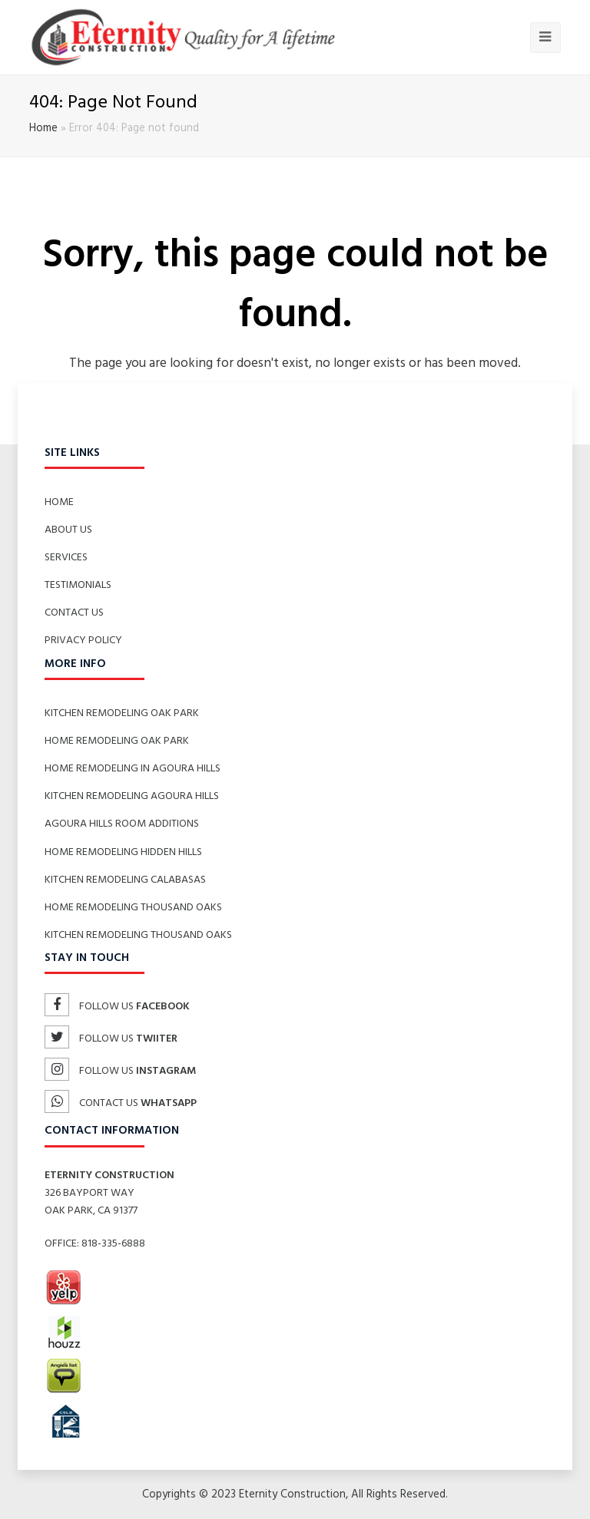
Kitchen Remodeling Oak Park (122, 713)
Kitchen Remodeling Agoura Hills (132, 796)
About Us (68, 530)
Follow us (117, 1006)
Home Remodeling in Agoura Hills (132, 769)
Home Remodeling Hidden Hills (123, 852)
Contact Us (74, 613)
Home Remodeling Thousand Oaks (133, 907)
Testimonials (78, 585)
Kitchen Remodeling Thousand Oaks (138, 935)
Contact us (121, 1103)
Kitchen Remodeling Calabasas (125, 880)
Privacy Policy (83, 640)
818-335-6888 (113, 1244)
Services (66, 557)
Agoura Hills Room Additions (122, 824)
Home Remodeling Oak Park (117, 741)
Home (43, 128)
